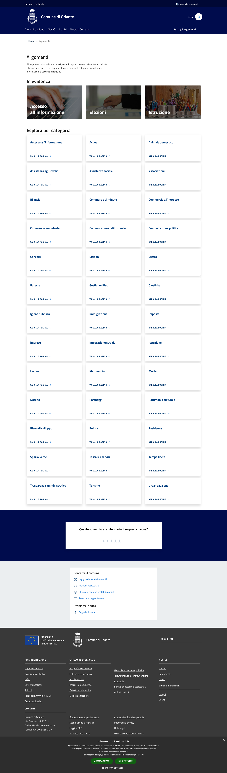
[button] (113, 767)
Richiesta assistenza (79, 733)
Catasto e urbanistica (80, 690)
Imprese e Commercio (80, 685)
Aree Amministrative (35, 674)
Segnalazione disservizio (81, 722)
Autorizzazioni (121, 692)
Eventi (162, 700)
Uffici (27, 679)
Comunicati (165, 674)
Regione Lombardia (34, 4)
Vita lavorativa (76, 679)
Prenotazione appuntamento (84, 717)
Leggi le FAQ (75, 728)
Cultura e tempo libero (80, 674)
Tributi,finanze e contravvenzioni (131, 676)
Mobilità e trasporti (79, 696)
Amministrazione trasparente (129, 717)
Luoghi (162, 694)
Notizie (162, 668)
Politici (28, 690)
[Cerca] (198, 16)
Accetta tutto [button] (101, 761)
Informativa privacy (124, 722)
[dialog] (113, 755)
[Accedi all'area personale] (187, 4)
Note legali (119, 728)
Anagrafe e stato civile (80, 668)
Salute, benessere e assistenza (130, 686)
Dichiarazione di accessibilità (128, 733)
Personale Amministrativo (38, 696)
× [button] (223, 740)
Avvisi (162, 679)
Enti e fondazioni (33, 685)
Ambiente (119, 681)
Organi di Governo (34, 668)
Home (31, 41)
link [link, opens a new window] (142, 754)
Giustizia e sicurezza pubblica (129, 670)
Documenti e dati (33, 701)
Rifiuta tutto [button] (125, 761)
